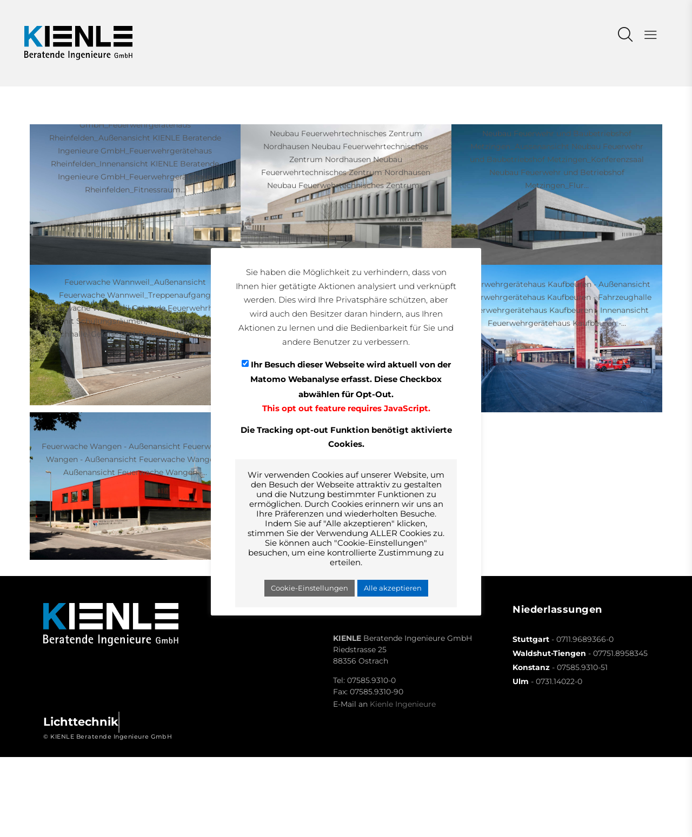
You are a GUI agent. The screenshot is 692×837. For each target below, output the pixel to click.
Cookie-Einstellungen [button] (309, 588)
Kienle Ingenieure (403, 704)
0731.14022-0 (559, 681)
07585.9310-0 (371, 680)
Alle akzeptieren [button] (393, 588)
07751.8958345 (620, 653)
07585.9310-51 (582, 667)
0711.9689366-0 (585, 639)
